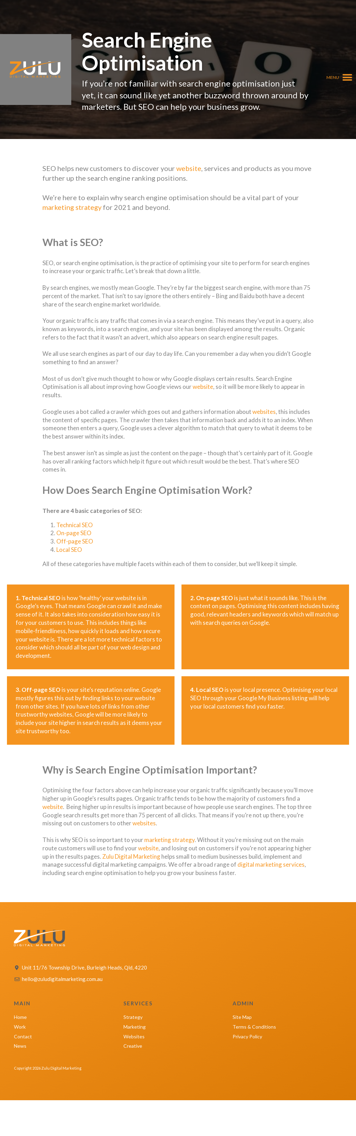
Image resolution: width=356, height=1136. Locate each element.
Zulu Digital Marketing (131, 856)
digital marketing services (271, 864)
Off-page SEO (74, 541)
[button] (339, 77)
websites (264, 411)
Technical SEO (74, 525)
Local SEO (69, 549)
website (188, 168)
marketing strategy (72, 207)
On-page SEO (73, 533)
